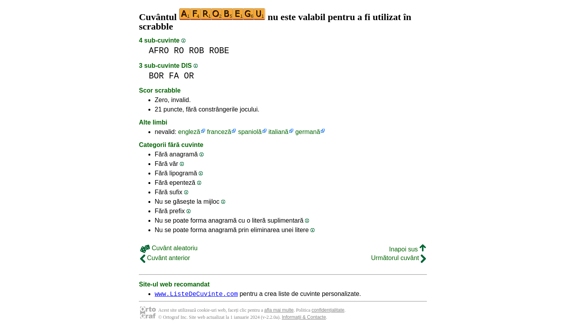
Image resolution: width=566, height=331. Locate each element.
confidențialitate (328, 311)
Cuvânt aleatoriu (169, 248)
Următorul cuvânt (398, 258)
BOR (156, 76)
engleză (189, 131)
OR (189, 76)
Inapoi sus (407, 249)
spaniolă (250, 131)
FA (174, 76)
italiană (278, 131)
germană (307, 131)
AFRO (159, 50)
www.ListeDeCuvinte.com (196, 294)
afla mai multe (279, 311)
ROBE (219, 50)
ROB (196, 50)
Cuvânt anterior (165, 258)
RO (179, 50)
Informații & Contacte (304, 318)
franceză (219, 131)
